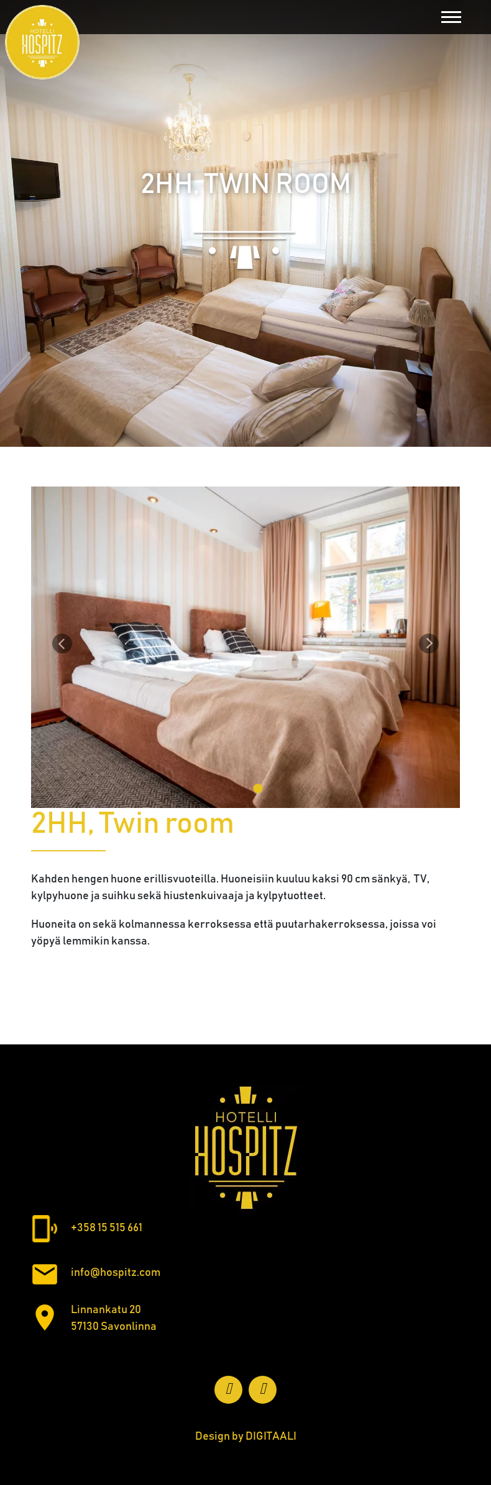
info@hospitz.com (115, 1272)
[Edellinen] (62, 643)
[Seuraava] (428, 643)
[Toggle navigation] (451, 17)
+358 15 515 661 (106, 1228)
